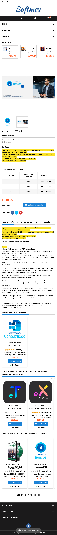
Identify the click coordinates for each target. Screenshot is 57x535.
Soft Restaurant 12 (50, 49)
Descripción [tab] (8, 222)
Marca (4, 135)
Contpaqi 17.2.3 (14, 345)
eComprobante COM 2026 (40, 408)
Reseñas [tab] (48, 222)
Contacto (5, 2)
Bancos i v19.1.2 (40, 467)
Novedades (7, 42)
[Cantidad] (14, 205)
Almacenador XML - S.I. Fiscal (13, 49)
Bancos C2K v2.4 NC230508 (15, 468)
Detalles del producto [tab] (29, 222)
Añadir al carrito (34, 205)
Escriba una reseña (22, 140)
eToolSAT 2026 (14, 408)
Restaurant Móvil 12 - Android (32, 49)
